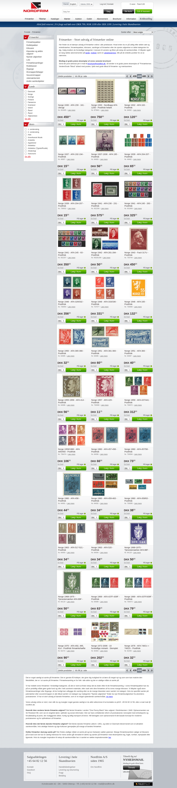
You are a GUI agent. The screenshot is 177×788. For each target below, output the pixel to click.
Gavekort (31, 770)
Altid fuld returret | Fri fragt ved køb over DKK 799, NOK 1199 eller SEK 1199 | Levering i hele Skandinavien (88, 24)
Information (131, 19)
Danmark (31, 91)
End (151, 76)
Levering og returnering (69, 770)
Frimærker (29, 19)
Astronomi (32, 154)
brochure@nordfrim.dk (97, 64)
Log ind (103, 4)
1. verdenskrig (33, 129)
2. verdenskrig (33, 132)
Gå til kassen (144, 11)
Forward (148, 76)
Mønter (67, 19)
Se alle (28, 119)
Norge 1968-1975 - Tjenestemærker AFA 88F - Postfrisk (136, 550)
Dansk (66, 4)
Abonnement (102, 19)
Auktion (78, 19)
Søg (109, 11)
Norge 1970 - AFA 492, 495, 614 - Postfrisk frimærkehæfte (71, 647)
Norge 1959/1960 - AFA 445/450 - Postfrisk (69, 450)
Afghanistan (32, 116)
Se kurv (128, 11)
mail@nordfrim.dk (106, 784)
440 (144, 76)
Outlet (89, 19)
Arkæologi (32, 151)
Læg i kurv (78, 124)
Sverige (31, 97)
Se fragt (60, 120)
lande (87, 53)
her (109, 737)
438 (135, 76)
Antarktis (31, 140)
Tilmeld (133, 768)
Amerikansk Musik (35, 137)
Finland (31, 100)
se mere (109, 697)
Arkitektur (31, 145)
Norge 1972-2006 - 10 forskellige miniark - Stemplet (104, 647)
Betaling (62, 776)
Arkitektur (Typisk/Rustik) (38, 148)
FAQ (29, 773)
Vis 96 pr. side (81, 76)
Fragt (61, 773)
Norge (30, 94)
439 (139, 76)
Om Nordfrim (96, 767)
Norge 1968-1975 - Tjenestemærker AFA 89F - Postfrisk (70, 599)
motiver (94, 53)
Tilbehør (42, 19)
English (73, 4)
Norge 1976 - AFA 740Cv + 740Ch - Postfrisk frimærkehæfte (136, 648)
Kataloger (55, 19)
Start (127, 76)
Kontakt (110, 4)
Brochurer (117, 19)
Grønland (31, 105)
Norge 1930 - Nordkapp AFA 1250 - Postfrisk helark (104, 106)
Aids (29, 135)
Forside (27, 32)
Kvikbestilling (146, 19)
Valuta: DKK (86, 4)
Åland (30, 110)
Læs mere (126, 771)
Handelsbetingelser (67, 767)
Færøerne (32, 102)
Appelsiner (32, 143)
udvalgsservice (110, 53)
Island (30, 108)
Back (130, 76)
